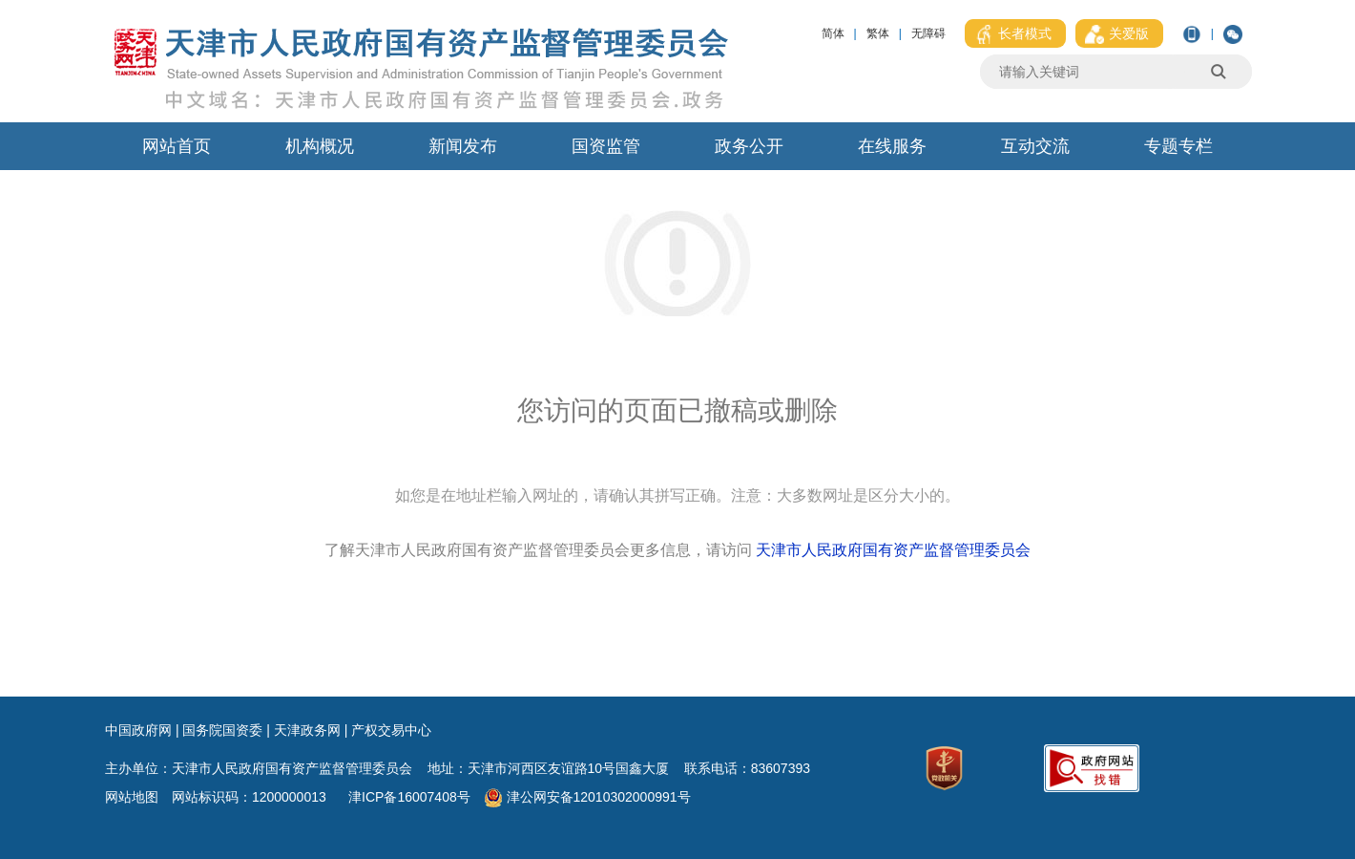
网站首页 (176, 146)
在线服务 (892, 146)
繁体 (877, 33)
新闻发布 (462, 146)
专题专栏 (1178, 146)
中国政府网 (138, 730)
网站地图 (131, 797)
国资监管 (606, 146)
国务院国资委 (222, 730)
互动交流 (1035, 146)
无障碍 (928, 33)
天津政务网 (307, 730)
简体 (833, 33)
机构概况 (319, 146)
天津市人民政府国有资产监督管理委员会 (893, 550)
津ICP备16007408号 (411, 797)
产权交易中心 (391, 730)
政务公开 (749, 146)
